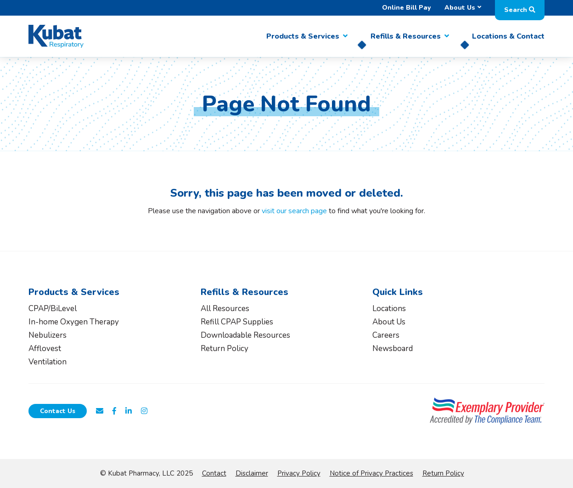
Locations (389, 308)
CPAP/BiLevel (52, 308)
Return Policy (224, 348)
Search (519, 10)
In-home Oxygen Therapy (73, 322)
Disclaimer (252, 473)
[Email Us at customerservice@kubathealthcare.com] (99, 411)
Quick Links (397, 292)
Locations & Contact (508, 36)
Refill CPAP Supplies (237, 322)
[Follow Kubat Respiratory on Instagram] (144, 411)
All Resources (225, 308)
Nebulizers (47, 335)
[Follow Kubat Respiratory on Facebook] (114, 411)
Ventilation (47, 362)
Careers (385, 335)
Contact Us (57, 411)
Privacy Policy (298, 473)
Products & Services (302, 36)
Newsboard (392, 348)
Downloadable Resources (245, 335)
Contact (214, 473)
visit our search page (294, 211)
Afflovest (44, 348)
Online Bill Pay (406, 7)
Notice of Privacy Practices (371, 473)
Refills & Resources (406, 36)
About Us (459, 7)
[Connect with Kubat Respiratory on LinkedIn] (128, 411)
